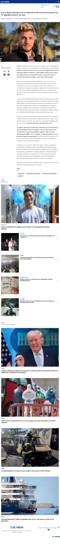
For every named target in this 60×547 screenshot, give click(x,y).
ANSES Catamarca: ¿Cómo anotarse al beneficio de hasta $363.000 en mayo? (36, 280)
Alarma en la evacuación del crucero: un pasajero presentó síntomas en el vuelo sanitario (28, 421)
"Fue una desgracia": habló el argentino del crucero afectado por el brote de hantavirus (27, 520)
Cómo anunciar (53, 527)
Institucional (46, 527)
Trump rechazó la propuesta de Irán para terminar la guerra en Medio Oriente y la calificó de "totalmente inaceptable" (29, 371)
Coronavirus (21, 173)
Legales (20, 532)
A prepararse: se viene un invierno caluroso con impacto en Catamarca (37, 236)
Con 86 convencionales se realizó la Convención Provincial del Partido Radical (36, 258)
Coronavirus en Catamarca (49, 173)
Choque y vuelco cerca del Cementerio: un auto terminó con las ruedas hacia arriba (37, 301)
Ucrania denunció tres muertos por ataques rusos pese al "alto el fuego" (26, 471)
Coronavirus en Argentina (33, 173)
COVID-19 (20, 176)
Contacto (40, 527)
